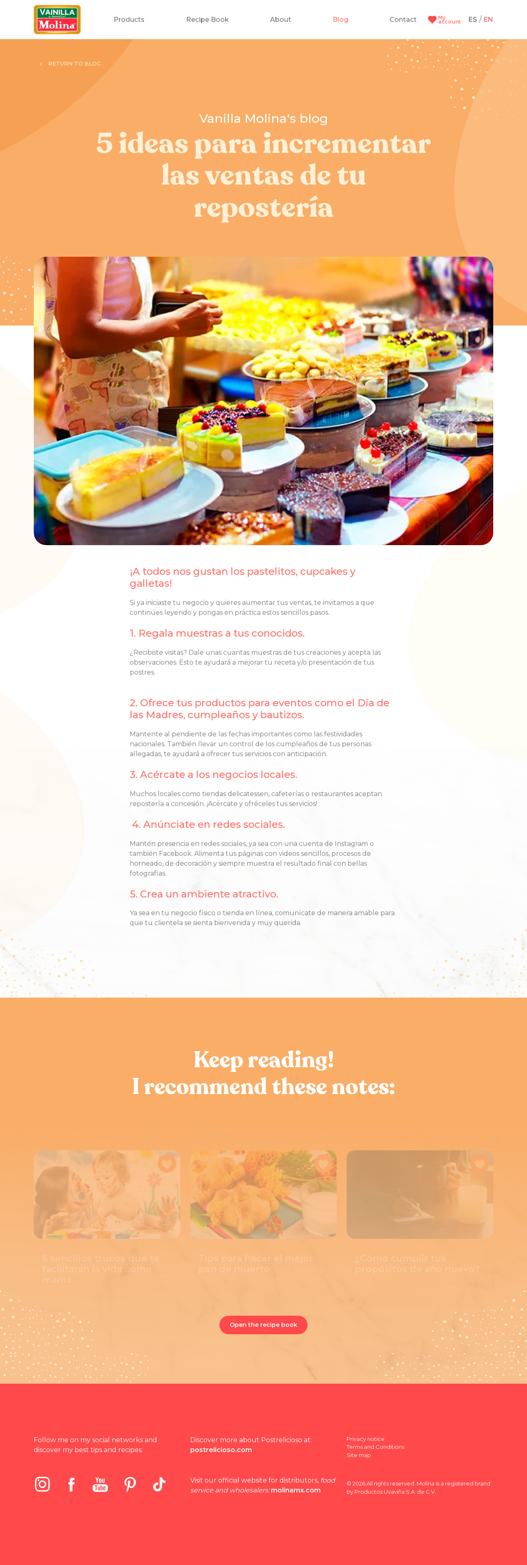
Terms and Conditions (375, 1446)
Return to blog (70, 63)
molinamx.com (296, 1490)
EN (488, 19)
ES (473, 19)
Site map (359, 1455)
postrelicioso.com (221, 1450)
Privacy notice (366, 1439)
